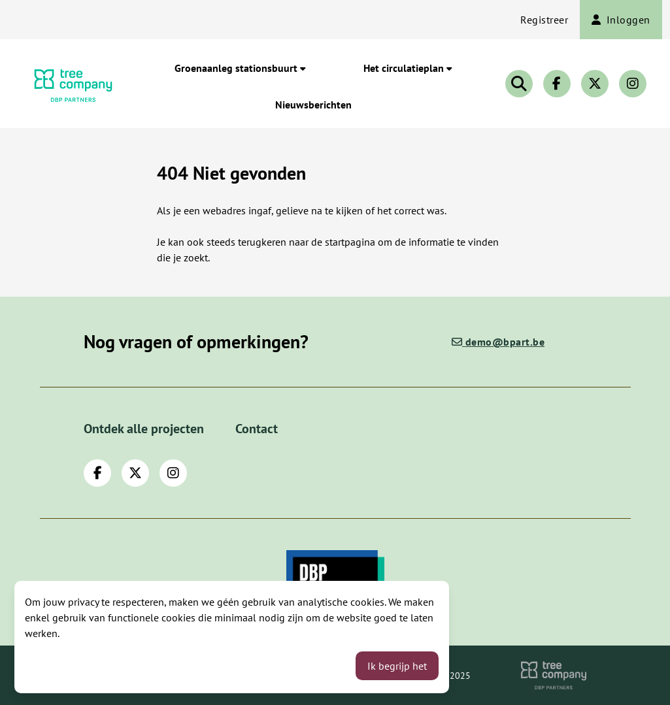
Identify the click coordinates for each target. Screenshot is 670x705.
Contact (256, 428)
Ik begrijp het (397, 665)
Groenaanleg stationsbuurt (240, 67)
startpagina (350, 241)
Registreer (544, 19)
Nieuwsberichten (313, 104)
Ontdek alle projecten (144, 428)
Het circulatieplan (407, 67)
